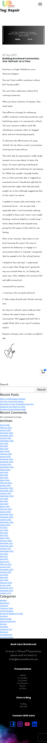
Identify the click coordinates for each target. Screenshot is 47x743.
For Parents (22, 681)
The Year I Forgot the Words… (12, 401)
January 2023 (5, 512)
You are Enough (6, 637)
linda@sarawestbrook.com (23, 659)
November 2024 (6, 462)
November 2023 (6, 490)
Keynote (23, 686)
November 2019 (6, 590)
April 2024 (4, 477)
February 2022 (6, 540)
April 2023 (4, 504)
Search (4, 384)
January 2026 (5, 430)
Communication (6, 611)
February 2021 (6, 564)
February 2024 (6, 483)
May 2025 (4, 446)
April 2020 (4, 580)
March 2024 (5, 480)
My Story (22, 689)
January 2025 (5, 456)
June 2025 (4, 443)
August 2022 (5, 525)
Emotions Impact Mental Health (13, 409)
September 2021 (7, 551)
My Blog (23, 704)
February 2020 (6, 582)
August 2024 (5, 469)
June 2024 (4, 472)
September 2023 (7, 496)
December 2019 (6, 588)
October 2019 (5, 593)
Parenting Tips (6, 629)
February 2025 (6, 454)
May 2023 (4, 501)
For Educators (22, 683)
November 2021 (6, 546)
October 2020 (5, 572)
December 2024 (6, 459)
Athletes (3, 600)
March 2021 (5, 561)
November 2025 (6, 435)
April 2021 (4, 559)
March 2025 (5, 451)
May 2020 (4, 577)
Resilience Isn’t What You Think (12, 407)
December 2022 (6, 514)
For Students (23, 678)
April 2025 (4, 448)
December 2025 (6, 433)
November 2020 (6, 569)
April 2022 (4, 535)
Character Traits (6, 608)
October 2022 (5, 519)
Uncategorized (6, 634)
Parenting (4, 627)
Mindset (3, 624)
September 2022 (7, 522)
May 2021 (4, 556)
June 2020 (4, 575)
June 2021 (4, 554)
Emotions (4, 616)
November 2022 (6, 517)
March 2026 (5, 425)
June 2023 (4, 498)
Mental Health (6, 619)
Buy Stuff (23, 707)
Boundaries (4, 603)
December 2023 (6, 488)
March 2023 (5, 506)
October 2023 (5, 493)
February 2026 (6, 427)
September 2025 (7, 441)
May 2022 (4, 533)
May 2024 (4, 475)
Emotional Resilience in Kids (11, 613)
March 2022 (5, 538)
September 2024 (7, 467)
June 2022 (4, 530)
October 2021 (5, 548)
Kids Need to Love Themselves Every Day (16, 404)
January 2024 (5, 485)
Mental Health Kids (8, 621)
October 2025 (5, 438)
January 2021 (5, 567)
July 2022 (3, 527)
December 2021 (6, 543)
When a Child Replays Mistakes (12, 399)
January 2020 (5, 585)
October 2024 (5, 464)
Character (4, 605)
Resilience (4, 632)
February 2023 (6, 509)
